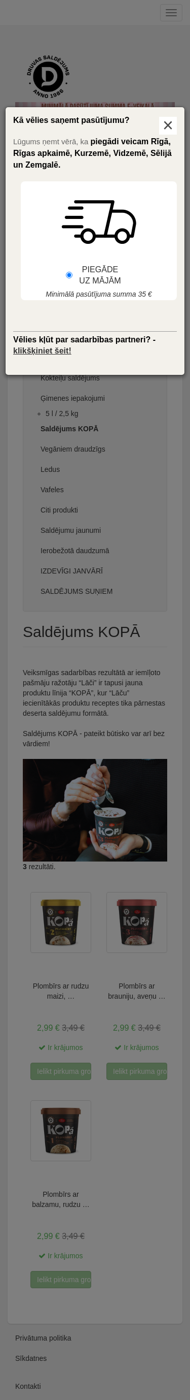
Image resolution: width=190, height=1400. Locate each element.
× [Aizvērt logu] (168, 126)
